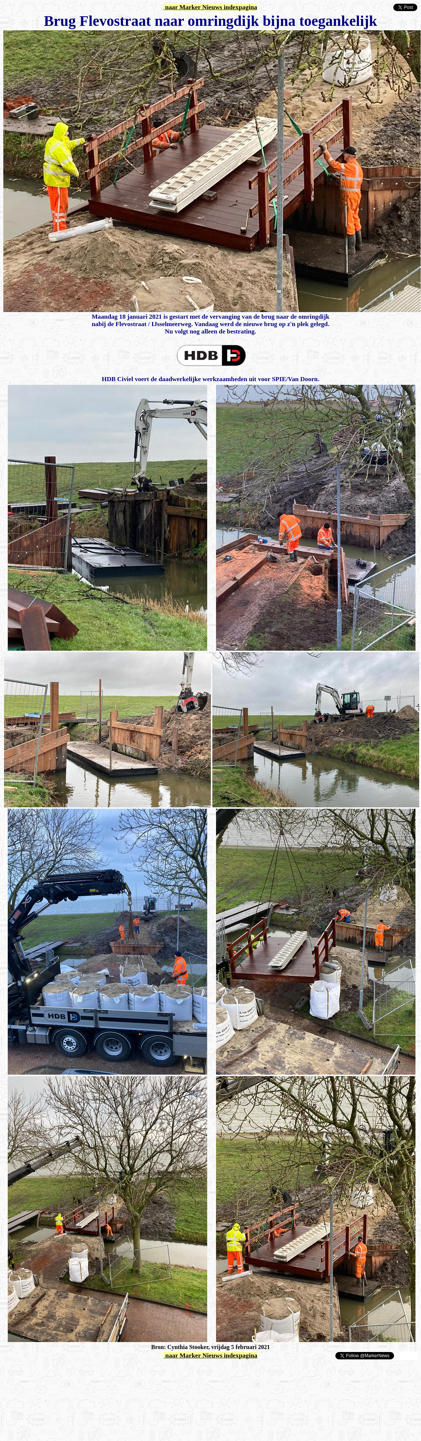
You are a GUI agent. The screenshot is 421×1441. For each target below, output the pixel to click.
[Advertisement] (89, 1371)
